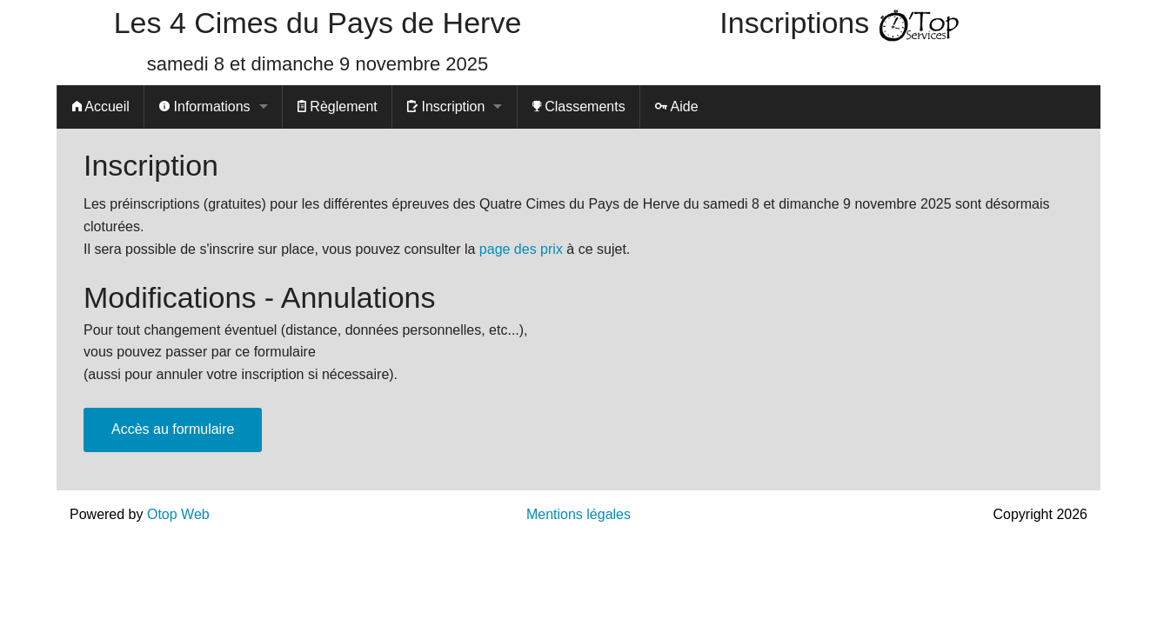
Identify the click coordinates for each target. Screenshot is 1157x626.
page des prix (521, 249)
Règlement (338, 106)
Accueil (101, 106)
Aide (677, 106)
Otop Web (178, 514)
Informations (204, 106)
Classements (578, 106)
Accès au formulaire (172, 429)
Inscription (446, 106)
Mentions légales (578, 514)
